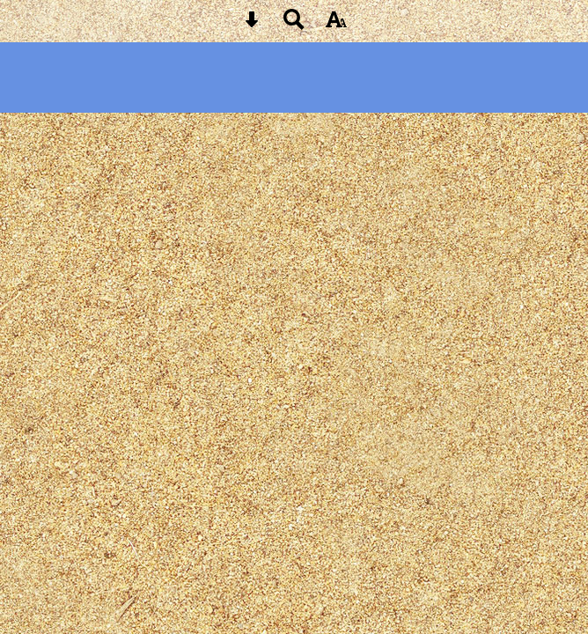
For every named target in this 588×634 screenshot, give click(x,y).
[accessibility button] (336, 25)
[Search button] (294, 25)
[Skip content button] (251, 25)
